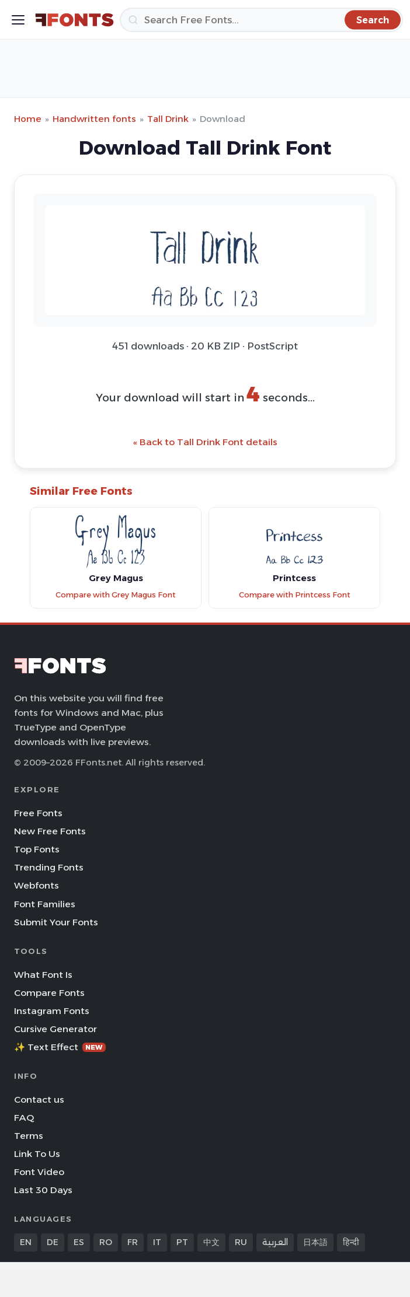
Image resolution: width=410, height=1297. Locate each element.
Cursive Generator (55, 1028)
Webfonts (36, 885)
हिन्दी (351, 1242)
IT (157, 1242)
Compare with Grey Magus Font (115, 594)
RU (241, 1242)
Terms (28, 1135)
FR (132, 1242)
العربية (275, 1242)
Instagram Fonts (51, 1010)
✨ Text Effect (60, 1047)
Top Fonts (37, 849)
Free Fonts (38, 813)
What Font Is (43, 974)
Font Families (44, 904)
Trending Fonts (49, 867)
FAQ (24, 1117)
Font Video (39, 1171)
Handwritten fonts (94, 118)
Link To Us (37, 1153)
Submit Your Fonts (56, 922)
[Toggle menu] (18, 20)
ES (79, 1242)
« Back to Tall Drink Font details (205, 442)
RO (105, 1242)
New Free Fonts (50, 831)
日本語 (315, 1242)
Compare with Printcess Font (294, 594)
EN (26, 1242)
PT (182, 1242)
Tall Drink (168, 118)
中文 (211, 1242)
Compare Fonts (49, 992)
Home (27, 118)
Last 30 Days (43, 1189)
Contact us (39, 1099)
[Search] (261, 20)
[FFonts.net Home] (74, 20)
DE (52, 1242)
